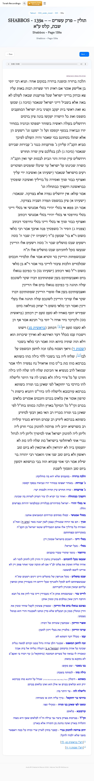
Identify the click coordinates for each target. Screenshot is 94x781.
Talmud (33, 13)
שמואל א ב (52, 648)
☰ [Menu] (44, 3)
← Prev (9, 54)
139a (62, 13)
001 (56, 13)
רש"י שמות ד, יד (74, 747)
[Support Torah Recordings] (35, 3)
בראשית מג (37, 328)
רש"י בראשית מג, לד (72, 742)
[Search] (24, 3)
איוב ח (25, 522)
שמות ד (78, 349)
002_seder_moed (45, 13)
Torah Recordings (11, 3)
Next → (84, 54)
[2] (79, 355)
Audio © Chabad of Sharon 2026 (37, 767)
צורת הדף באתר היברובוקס (76, 76)
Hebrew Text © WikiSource (59, 767)
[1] (60, 326)
